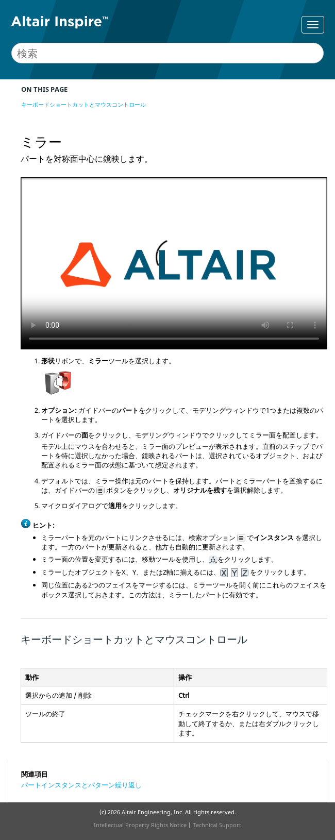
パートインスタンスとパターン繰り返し (81, 784)
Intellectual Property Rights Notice (140, 825)
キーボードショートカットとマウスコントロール (83, 104)
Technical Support (217, 825)
